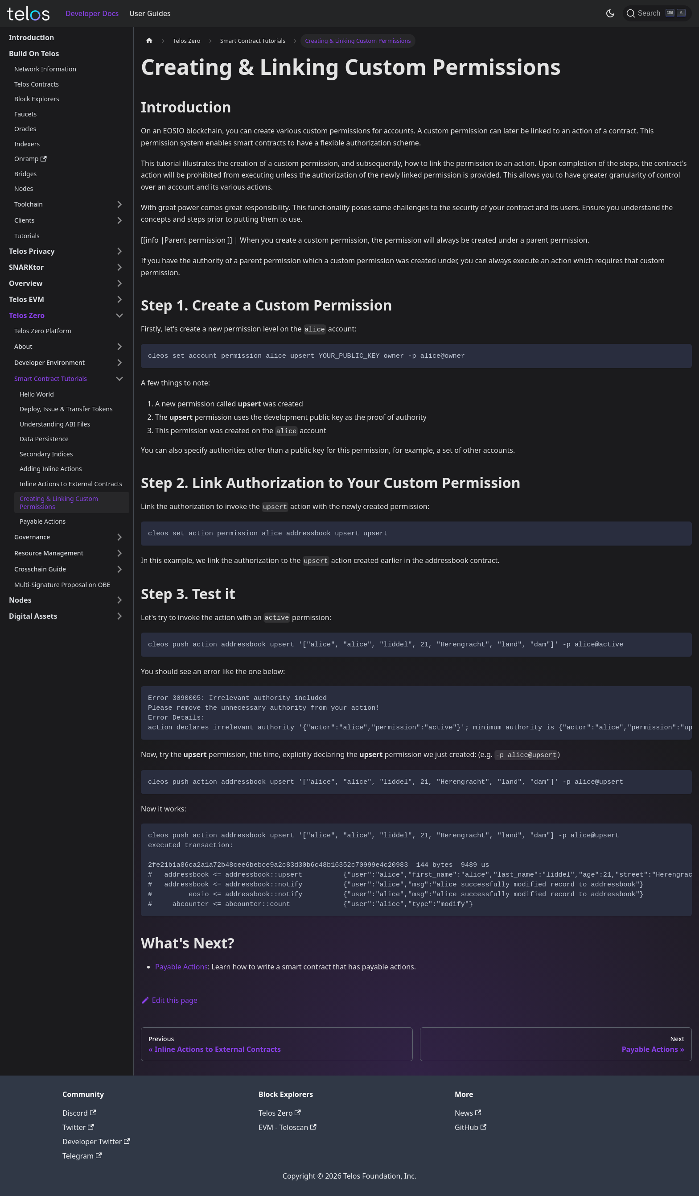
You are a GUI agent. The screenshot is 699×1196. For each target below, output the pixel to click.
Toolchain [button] (28, 204)
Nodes (23, 188)
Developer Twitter (96, 1141)
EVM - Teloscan (288, 1127)
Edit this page (169, 1000)
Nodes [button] (20, 600)
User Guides (150, 13)
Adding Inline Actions (51, 468)
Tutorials (27, 236)
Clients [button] (24, 220)
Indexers (27, 144)
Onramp (30, 158)
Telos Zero (280, 1113)
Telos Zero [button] (27, 315)
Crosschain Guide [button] (40, 569)
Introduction (31, 37)
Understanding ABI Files (55, 424)
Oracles (25, 128)
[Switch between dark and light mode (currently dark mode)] (610, 13)
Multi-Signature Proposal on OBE (62, 584)
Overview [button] (25, 283)
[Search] (657, 13)
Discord (79, 1113)
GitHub (470, 1127)
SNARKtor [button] (26, 267)
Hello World (37, 394)
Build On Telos (34, 53)
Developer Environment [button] (49, 362)
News (468, 1113)
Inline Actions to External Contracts (71, 484)
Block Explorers (36, 99)
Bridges (25, 174)
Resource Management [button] (48, 553)
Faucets (25, 114)
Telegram (82, 1156)
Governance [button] (32, 537)
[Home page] (149, 41)
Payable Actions (43, 521)
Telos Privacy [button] (32, 251)
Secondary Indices (46, 454)
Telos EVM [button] (26, 299)
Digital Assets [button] (33, 616)
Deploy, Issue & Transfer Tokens (66, 409)
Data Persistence (44, 439)
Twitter (78, 1127)
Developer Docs (92, 13)
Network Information (45, 69)
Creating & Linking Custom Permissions (59, 502)
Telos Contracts (36, 84)
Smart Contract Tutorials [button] (50, 378)
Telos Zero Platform (42, 331)
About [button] (23, 346)
